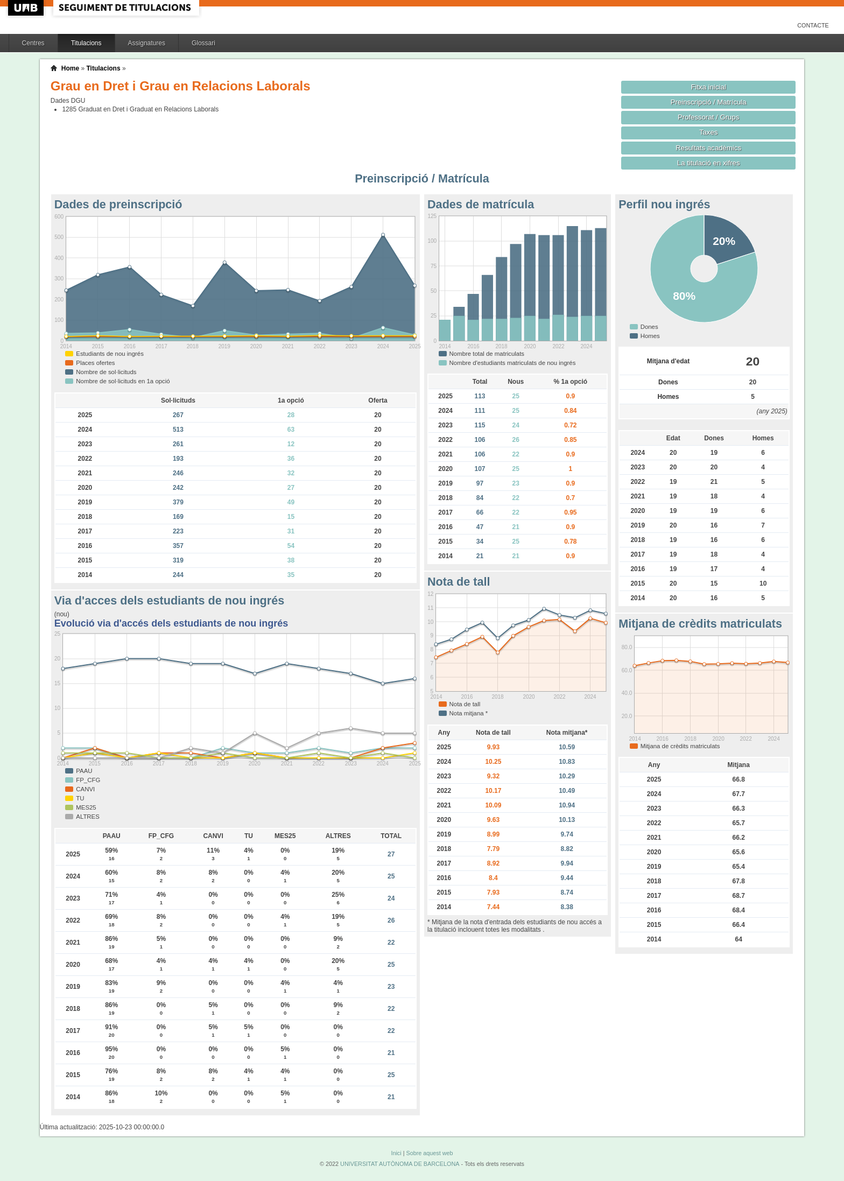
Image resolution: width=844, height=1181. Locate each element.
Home (70, 68)
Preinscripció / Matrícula (709, 102)
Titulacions (86, 43)
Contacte (813, 25)
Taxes (708, 132)
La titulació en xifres (708, 163)
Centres (33, 43)
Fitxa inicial (708, 87)
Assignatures (146, 43)
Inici (396, 1153)
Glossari (203, 43)
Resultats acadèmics (708, 148)
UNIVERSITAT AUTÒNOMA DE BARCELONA (399, 1164)
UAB (27, 8)
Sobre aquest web (429, 1153)
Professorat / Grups (708, 117)
